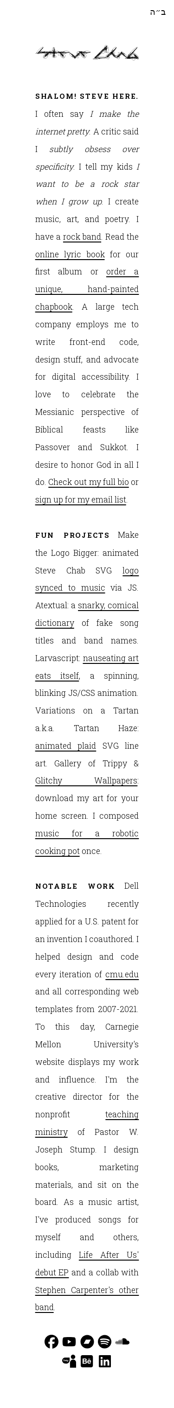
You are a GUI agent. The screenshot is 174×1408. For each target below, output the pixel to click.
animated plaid (66, 745)
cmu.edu (122, 974)
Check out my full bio (88, 482)
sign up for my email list (80, 499)
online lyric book (70, 254)
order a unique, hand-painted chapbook (87, 289)
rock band (82, 236)
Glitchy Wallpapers (86, 780)
